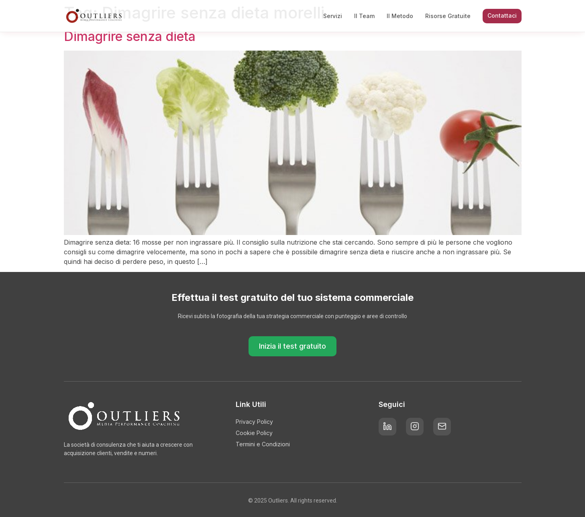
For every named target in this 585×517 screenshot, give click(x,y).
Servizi (332, 15)
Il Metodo (400, 15)
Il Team (364, 15)
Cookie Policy (254, 432)
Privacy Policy (254, 421)
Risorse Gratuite (448, 15)
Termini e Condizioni (263, 444)
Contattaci (502, 15)
